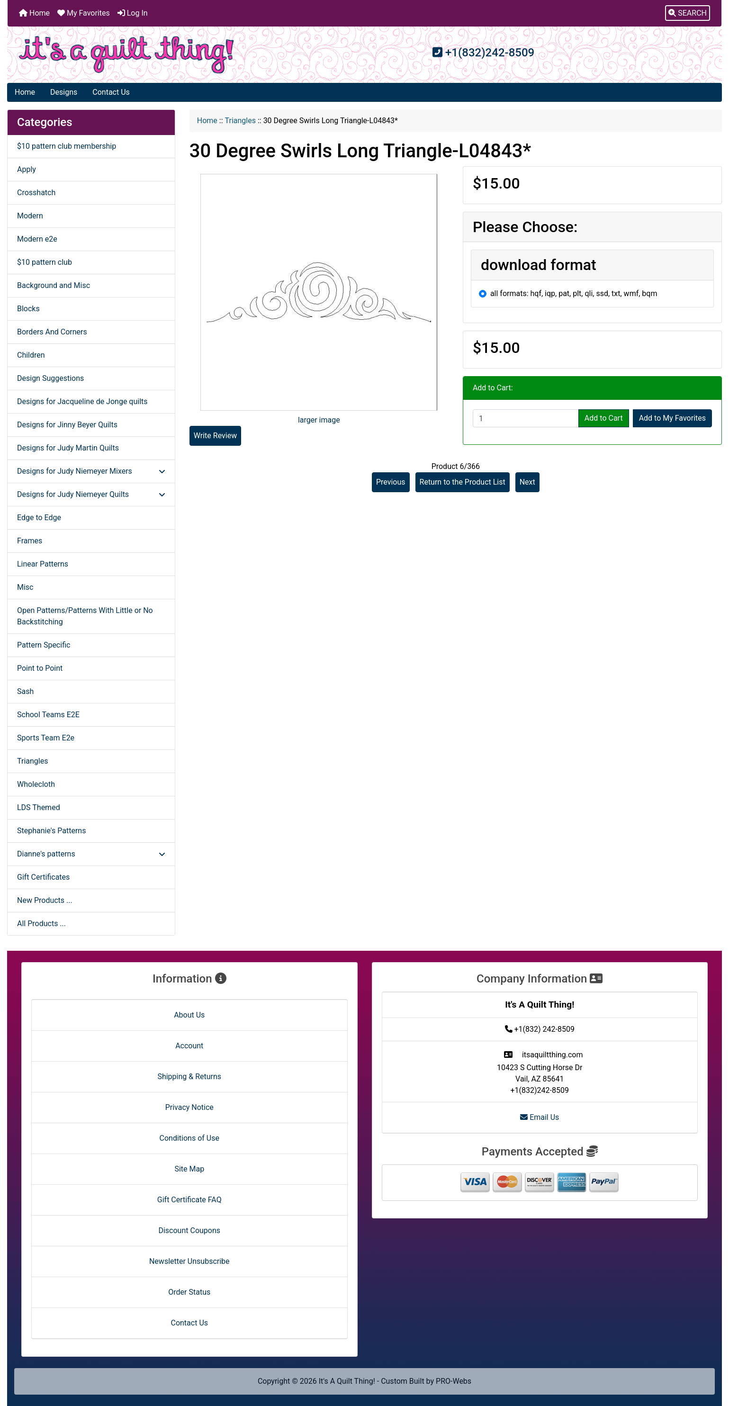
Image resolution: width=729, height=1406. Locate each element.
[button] (687, 13)
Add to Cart (604, 418)
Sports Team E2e (45, 737)
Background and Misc (53, 285)
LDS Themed (38, 807)
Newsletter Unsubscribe (189, 1261)
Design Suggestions (50, 378)
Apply (26, 169)
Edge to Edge (39, 517)
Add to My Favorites (672, 418)
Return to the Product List (462, 482)
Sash (25, 691)
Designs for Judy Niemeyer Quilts (91, 494)
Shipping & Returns (189, 1076)
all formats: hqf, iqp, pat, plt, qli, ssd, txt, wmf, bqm (573, 293)
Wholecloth (36, 784)
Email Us (539, 1117)
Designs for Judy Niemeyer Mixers (91, 471)
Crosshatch (36, 192)
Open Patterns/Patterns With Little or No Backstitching (85, 616)
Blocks (28, 308)
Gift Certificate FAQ (189, 1199)
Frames (29, 540)
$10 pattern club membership (66, 146)
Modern (30, 215)
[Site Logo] (126, 54)
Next (527, 482)
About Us (189, 1014)
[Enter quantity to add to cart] (526, 418)
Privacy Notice (189, 1107)
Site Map (189, 1168)
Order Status (189, 1292)
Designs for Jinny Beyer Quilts (67, 424)
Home (34, 13)
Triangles (240, 120)
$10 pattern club (44, 262)
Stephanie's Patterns (51, 830)
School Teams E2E (48, 714)
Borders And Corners (52, 331)
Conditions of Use (189, 1138)
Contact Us (111, 92)
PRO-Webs (453, 1381)
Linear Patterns (42, 563)
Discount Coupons (189, 1230)
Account (189, 1045)
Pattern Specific (43, 644)
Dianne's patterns (91, 853)
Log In (132, 13)
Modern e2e (37, 238)
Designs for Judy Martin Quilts (68, 447)
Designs (63, 92)
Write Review (215, 435)
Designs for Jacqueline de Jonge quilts (82, 401)
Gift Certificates (43, 877)
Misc (25, 587)
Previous (390, 482)
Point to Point (40, 668)
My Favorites (83, 13)
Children (31, 355)
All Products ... (41, 923)
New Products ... (44, 900)
